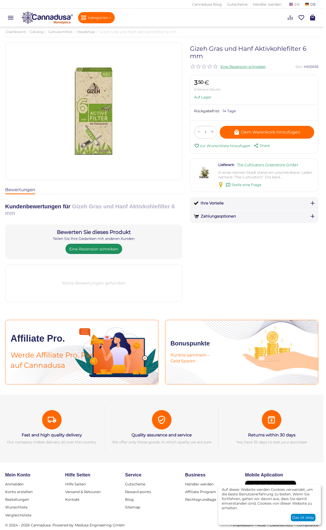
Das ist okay (303, 517)
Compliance (307, 525)
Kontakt (72, 499)
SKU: (299, 67)
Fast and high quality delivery (52, 435)
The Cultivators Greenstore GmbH (267, 164)
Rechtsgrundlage (200, 499)
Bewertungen (20, 189)
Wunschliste (16, 507)
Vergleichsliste (18, 515)
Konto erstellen (19, 492)
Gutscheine (237, 4)
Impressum (243, 525)
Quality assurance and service (161, 435)
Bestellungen (17, 499)
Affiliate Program (200, 492)
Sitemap (132, 507)
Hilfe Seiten (75, 484)
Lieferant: (226, 164)
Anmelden (14, 484)
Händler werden (267, 4)
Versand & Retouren (83, 492)
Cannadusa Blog (207, 4)
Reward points (138, 492)
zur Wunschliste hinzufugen (222, 145)
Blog (129, 499)
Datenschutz (281, 525)
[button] (261, 145)
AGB (261, 525)
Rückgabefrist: (207, 111)
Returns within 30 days (271, 435)
